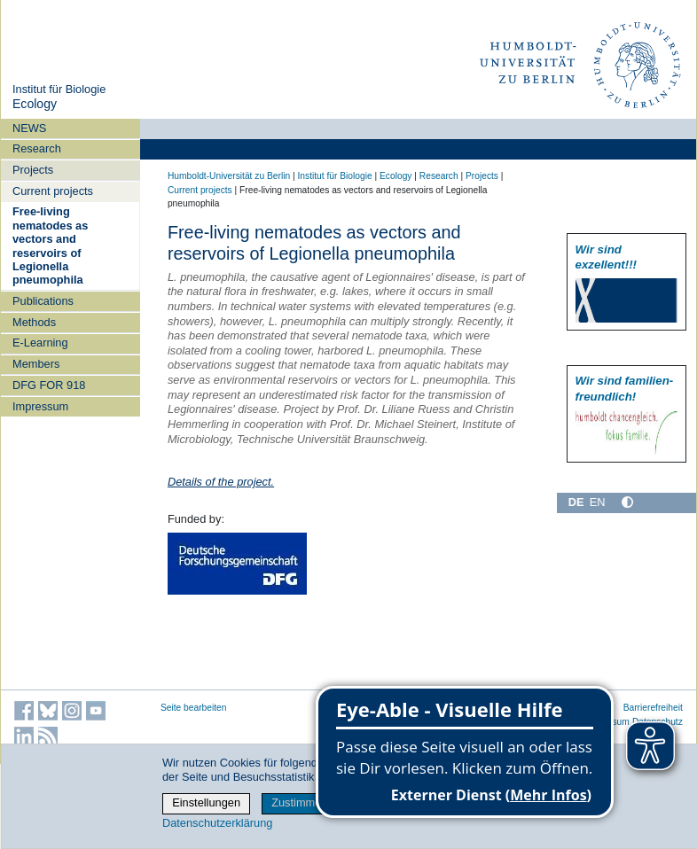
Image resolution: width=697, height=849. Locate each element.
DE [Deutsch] (576, 502)
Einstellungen (206, 802)
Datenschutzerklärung (217, 823)
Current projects (52, 191)
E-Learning (40, 342)
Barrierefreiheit (653, 708)
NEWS (29, 128)
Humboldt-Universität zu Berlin (229, 176)
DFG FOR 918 (49, 385)
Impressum (40, 406)
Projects (32, 169)
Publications (43, 301)
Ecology (34, 104)
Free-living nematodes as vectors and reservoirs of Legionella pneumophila (50, 245)
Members (35, 363)
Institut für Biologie (59, 89)
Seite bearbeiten (194, 708)
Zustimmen (299, 802)
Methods (34, 322)
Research (36, 148)
